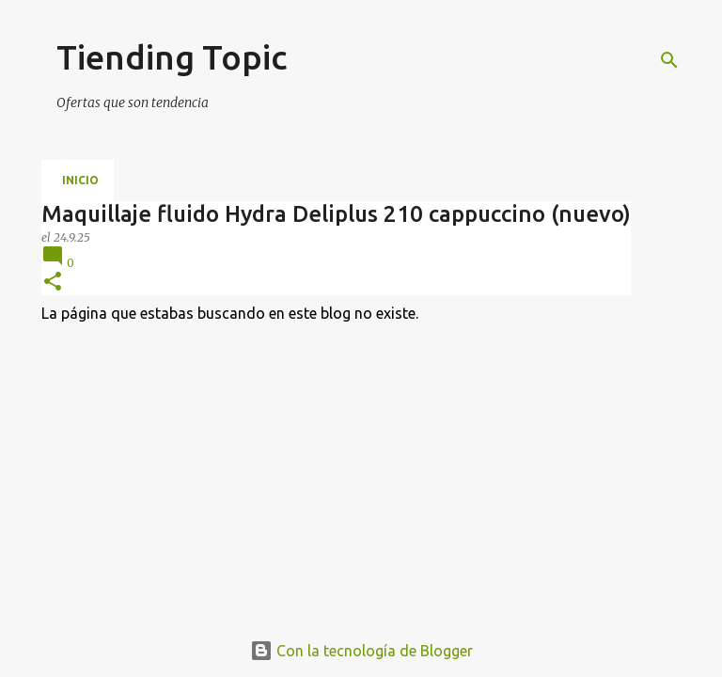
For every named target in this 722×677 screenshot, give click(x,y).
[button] (52, 282)
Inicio (80, 180)
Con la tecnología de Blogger (361, 650)
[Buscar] (669, 60)
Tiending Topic (171, 57)
